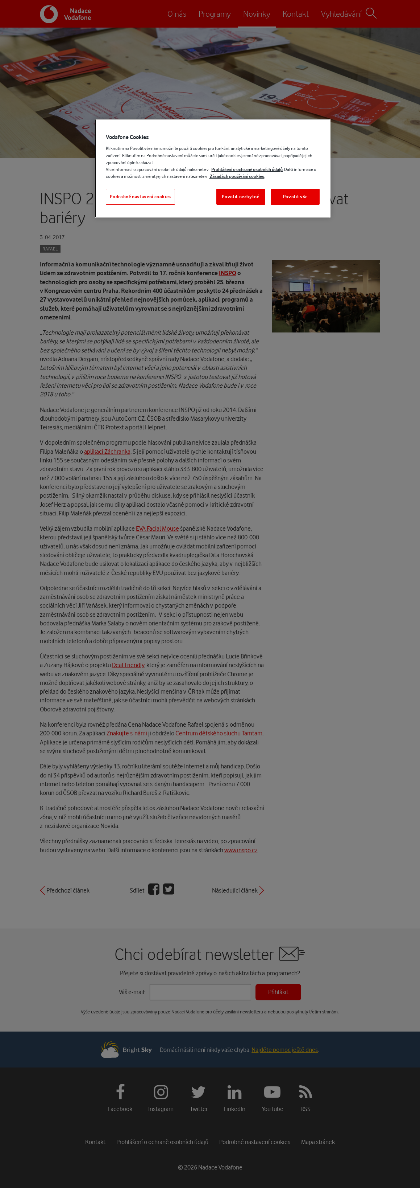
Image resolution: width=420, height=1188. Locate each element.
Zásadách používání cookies (236, 176)
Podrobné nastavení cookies (140, 196)
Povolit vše (295, 196)
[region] (212, 168)
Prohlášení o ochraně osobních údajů (247, 169)
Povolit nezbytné (240, 196)
